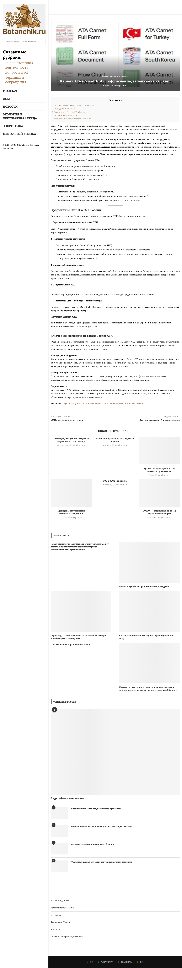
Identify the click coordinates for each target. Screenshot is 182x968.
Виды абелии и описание (67, 798)
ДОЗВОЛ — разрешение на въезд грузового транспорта (159, 512)
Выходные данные (60, 900)
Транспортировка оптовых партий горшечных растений (101, 861)
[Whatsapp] (105, 962)
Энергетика (13, 126)
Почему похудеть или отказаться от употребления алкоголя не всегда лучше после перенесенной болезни (148, 688)
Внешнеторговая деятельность (19, 65)
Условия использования (62, 907)
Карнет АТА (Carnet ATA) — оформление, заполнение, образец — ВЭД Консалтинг (103, 403)
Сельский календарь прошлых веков (70, 644)
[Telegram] (125, 962)
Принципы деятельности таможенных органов (71, 512)
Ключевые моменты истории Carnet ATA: (72, 118)
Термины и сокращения (15, 79)
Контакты (55, 929)
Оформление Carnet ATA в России (69, 112)
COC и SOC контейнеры (115, 480)
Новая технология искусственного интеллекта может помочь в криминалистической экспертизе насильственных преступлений (80, 546)
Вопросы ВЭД (16, 72)
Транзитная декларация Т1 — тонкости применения (159, 470)
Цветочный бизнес (19, 134)
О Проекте (56, 915)
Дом (6, 99)
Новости (10, 106)
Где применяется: (65, 109)
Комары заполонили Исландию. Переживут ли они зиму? (146, 637)
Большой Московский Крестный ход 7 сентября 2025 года (101, 826)
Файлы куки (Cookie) (61, 922)
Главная (10, 91)
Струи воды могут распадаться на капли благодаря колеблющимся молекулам (78, 637)
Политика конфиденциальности (67, 936)
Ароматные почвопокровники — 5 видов (92, 844)
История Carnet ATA (66, 115)
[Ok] (140, 962)
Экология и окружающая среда (20, 116)
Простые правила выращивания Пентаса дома (144, 586)
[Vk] (90, 962)
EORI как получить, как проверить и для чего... (115, 440)
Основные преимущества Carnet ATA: (74, 105)
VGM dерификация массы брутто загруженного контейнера (71, 440)
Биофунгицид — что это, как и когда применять (96, 808)
